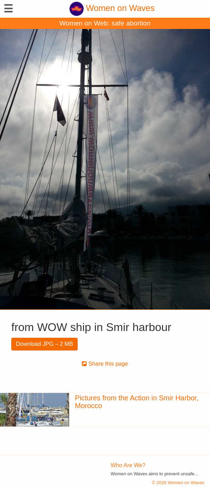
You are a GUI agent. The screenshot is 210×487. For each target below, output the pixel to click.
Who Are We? (128, 465)
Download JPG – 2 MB (44, 344)
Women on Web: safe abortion (104, 23)
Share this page (105, 364)
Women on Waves (112, 8)
